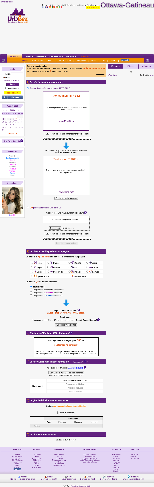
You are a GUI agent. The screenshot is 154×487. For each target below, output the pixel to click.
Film (74, 267)
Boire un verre (78, 276)
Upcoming (37, 454)
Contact (113, 60)
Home (24, 60)
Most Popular (37, 458)
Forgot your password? (12, 80)
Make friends (59, 454)
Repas (38, 263)
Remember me (14, 89)
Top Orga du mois (12, 141)
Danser (54, 263)
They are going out (59, 460)
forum (152, 75)
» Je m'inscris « (93, 7)
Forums (51, 60)
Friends (131, 66)
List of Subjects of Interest (90, 460)
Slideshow (37, 460)
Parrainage (116, 454)
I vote (116, 466)
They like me (134, 458)
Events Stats (37, 467)
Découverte (56, 272)
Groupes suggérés (90, 458)
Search (36, 462)
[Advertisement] (98, 30)
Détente (76, 263)
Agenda (116, 460)
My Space (71, 56)
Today (36, 456)
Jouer (93, 263)
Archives (37, 466)
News (116, 464)
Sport (37, 272)
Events (29, 56)
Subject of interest (90, 462)
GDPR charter (65, 60)
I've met (116, 467)
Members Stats (59, 466)
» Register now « (12, 93)
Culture (93, 267)
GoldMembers (59, 464)
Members (41, 56)
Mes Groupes (90, 456)
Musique (55, 267)
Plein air (76, 272)
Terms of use (81, 60)
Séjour (38, 267)
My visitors (134, 456)
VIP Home (134, 454)
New (36, 464)
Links (103, 60)
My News (116, 458)
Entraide (94, 272)
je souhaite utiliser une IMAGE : (45, 208)
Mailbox (116, 456)
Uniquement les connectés (47, 290)
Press (93, 60)
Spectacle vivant (42, 276)
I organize (116, 462)
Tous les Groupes (89, 454)
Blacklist (116, 471)
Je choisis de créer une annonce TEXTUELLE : (50, 88)
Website (14, 57)
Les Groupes (56, 56)
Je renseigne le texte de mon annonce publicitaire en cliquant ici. (66, 109)
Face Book (59, 458)
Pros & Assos (37, 60)
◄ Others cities (6, 2)
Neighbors (146, 66)
